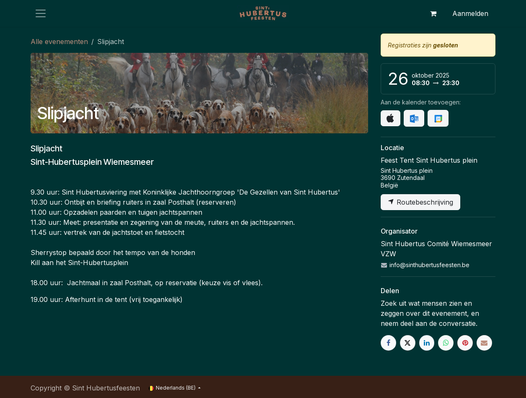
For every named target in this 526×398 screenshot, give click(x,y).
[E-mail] (484, 343)
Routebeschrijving (420, 202)
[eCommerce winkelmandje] (433, 13)
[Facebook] (388, 343)
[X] (407, 343)
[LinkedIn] (427, 343)
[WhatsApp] (446, 343)
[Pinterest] (465, 343)
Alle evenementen (59, 41)
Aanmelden (470, 13)
